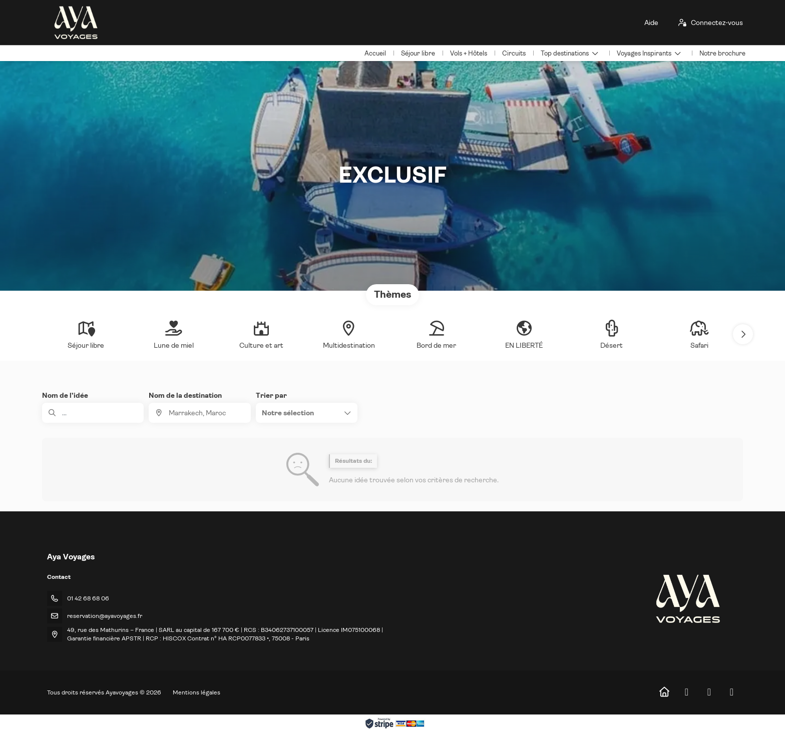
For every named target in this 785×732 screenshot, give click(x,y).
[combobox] (199, 413)
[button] (743, 334)
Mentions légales (196, 692)
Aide (651, 23)
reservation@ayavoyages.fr (104, 615)
